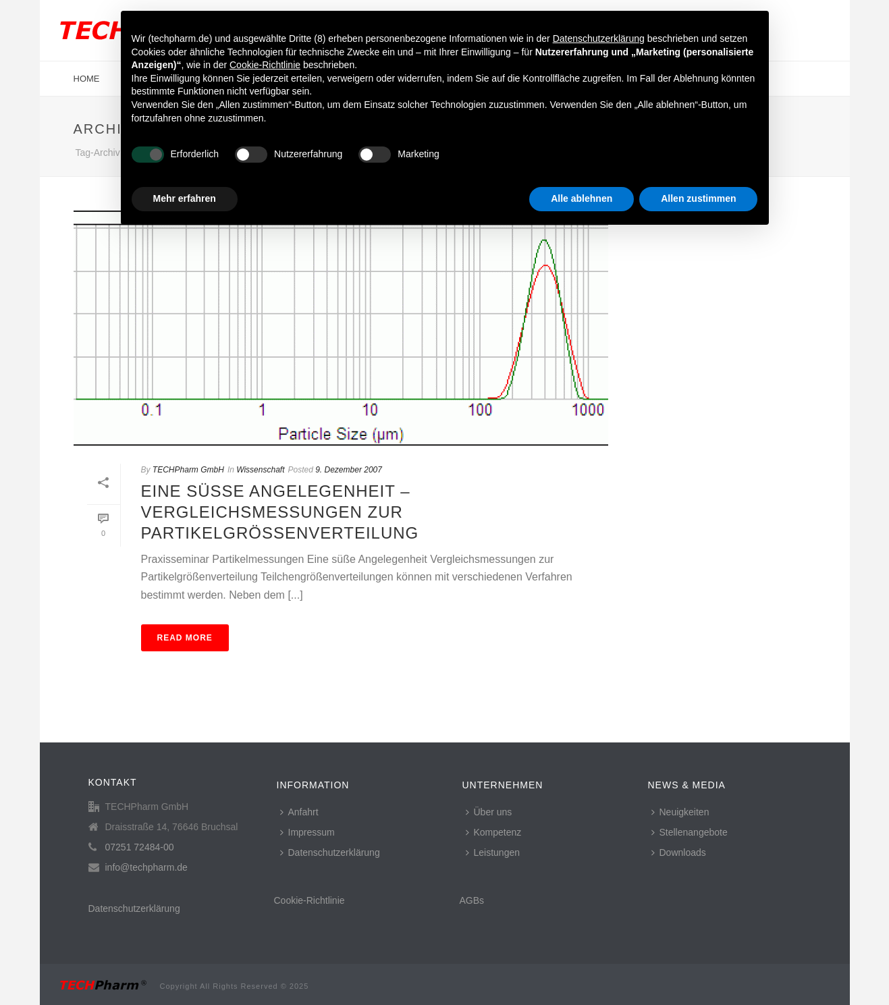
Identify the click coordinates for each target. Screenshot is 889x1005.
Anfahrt (299, 812)
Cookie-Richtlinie (309, 900)
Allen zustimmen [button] (698, 198)
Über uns (489, 812)
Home (87, 79)
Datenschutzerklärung (134, 908)
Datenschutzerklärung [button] (599, 38)
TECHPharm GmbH (188, 469)
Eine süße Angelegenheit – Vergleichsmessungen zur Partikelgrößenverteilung (280, 512)
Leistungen (493, 852)
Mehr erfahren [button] (184, 198)
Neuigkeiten (680, 812)
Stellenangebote (689, 832)
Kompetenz (494, 832)
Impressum (307, 832)
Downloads (678, 852)
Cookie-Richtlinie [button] (265, 64)
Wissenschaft (260, 469)
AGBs (472, 900)
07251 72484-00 (139, 847)
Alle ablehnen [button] (581, 198)
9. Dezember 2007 (348, 469)
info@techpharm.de (146, 867)
